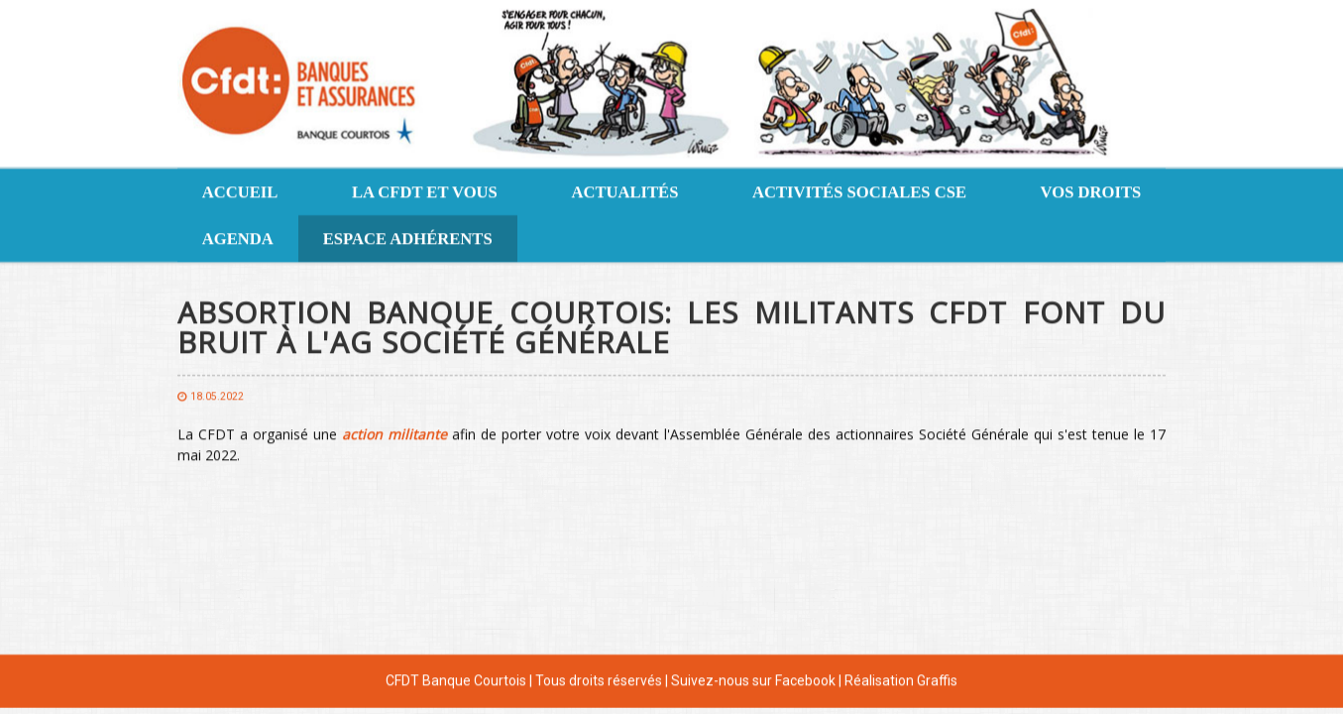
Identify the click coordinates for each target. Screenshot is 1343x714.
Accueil (240, 190)
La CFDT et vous (425, 190)
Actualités (624, 190)
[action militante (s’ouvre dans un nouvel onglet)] (394, 432)
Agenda (238, 237)
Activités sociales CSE (859, 190)
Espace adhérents (408, 237)
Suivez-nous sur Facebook (753, 679)
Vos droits (1091, 190)
